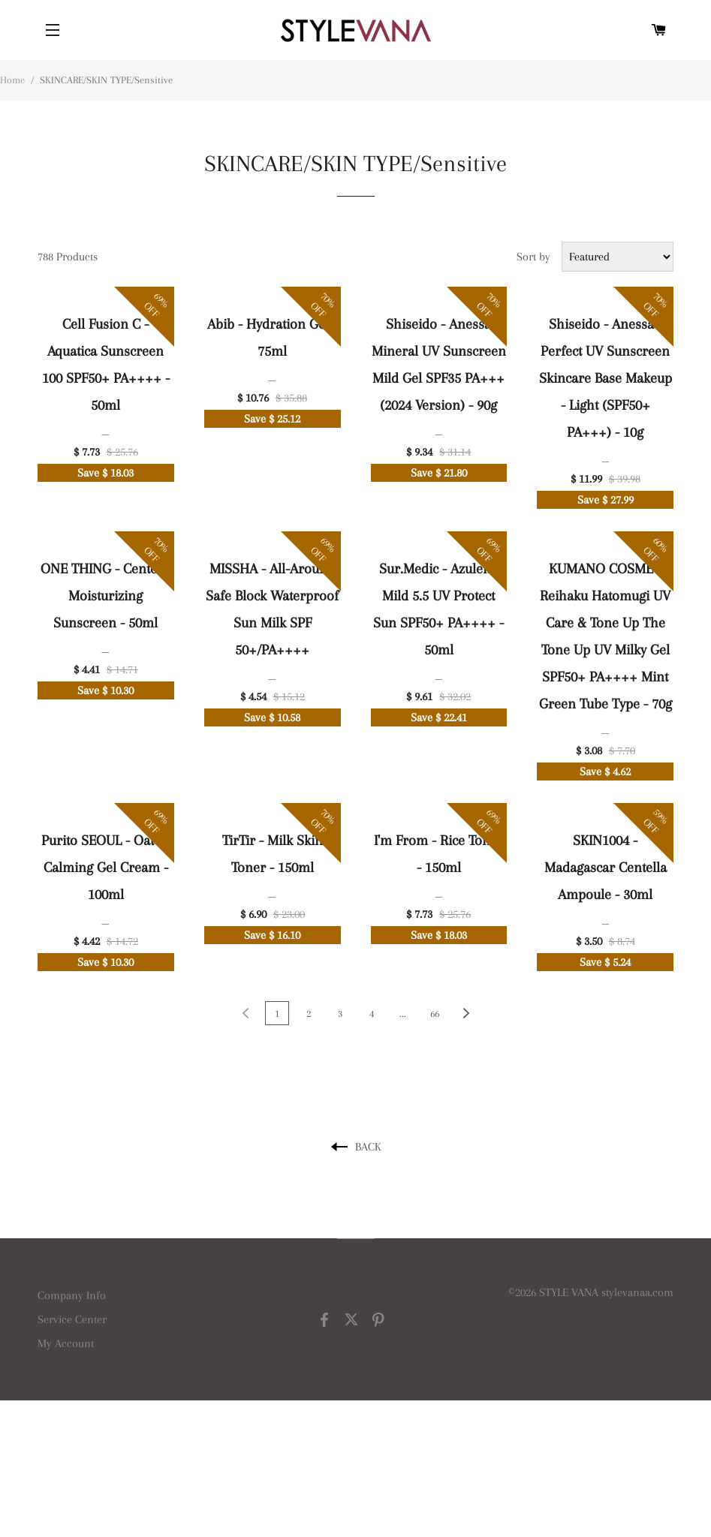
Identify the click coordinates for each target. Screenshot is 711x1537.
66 (434, 1013)
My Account (66, 1343)
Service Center (72, 1319)
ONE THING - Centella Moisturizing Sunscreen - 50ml (106, 596)
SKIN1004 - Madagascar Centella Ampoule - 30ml (605, 867)
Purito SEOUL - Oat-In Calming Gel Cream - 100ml (105, 867)
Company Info (72, 1295)
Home (12, 80)
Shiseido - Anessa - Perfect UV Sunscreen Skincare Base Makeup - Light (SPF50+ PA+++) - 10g (605, 378)
